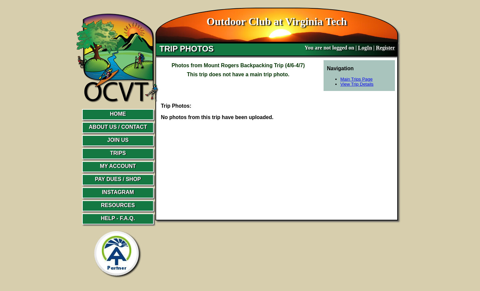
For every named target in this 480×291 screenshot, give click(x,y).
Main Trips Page (356, 79)
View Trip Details (356, 84)
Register (385, 48)
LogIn (365, 48)
